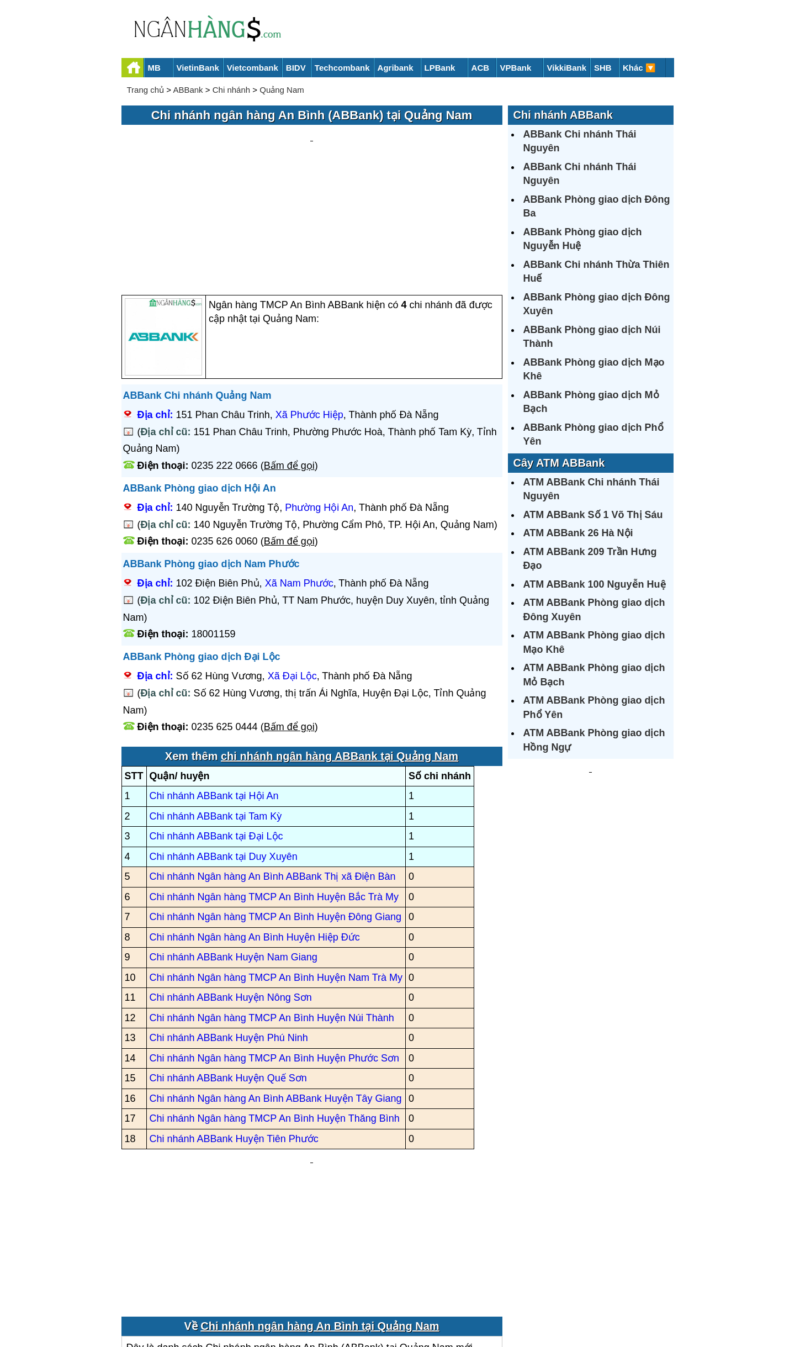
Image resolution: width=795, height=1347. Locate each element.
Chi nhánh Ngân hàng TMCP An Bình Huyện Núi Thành (272, 912)
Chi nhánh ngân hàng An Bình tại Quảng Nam (319, 1198)
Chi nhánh (231, 89)
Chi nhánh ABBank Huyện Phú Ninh (229, 932)
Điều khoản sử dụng (479, 1301)
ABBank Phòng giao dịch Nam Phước (211, 458)
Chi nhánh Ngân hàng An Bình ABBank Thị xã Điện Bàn (273, 771)
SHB (603, 67)
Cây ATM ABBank (559, 463)
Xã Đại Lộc (292, 571)
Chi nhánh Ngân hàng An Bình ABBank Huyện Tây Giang (276, 993)
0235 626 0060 (225, 436)
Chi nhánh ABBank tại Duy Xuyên (224, 751)
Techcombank (342, 67)
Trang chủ (146, 89)
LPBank (440, 67)
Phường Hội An (319, 402)
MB (154, 67)
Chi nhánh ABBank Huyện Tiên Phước (234, 1033)
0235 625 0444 (225, 621)
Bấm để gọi (289, 360)
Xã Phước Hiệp (309, 309)
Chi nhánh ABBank (563, 115)
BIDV (296, 67)
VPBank (516, 67)
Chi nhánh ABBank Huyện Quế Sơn (228, 973)
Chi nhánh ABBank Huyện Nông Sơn (231, 892)
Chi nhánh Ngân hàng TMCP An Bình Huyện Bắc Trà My (274, 791)
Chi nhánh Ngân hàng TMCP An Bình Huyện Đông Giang (276, 811)
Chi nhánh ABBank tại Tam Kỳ (216, 710)
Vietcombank (252, 67)
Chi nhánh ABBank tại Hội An (214, 690)
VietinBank (198, 67)
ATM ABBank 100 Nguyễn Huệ (594, 584)
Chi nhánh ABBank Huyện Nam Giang (233, 852)
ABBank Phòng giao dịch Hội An (199, 382)
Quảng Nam (281, 89)
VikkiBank (566, 67)
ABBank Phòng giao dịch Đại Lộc (201, 551)
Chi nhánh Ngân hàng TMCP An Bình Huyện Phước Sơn (275, 952)
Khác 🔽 (639, 67)
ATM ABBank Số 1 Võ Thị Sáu (593, 514)
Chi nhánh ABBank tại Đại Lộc (216, 731)
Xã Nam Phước (299, 478)
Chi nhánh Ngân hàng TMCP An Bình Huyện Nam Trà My (276, 872)
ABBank (188, 89)
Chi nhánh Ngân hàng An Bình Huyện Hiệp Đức (255, 831)
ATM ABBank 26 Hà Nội (578, 532)
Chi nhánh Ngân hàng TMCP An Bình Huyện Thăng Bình (275, 1013)
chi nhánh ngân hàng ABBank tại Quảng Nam (339, 651)
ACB (480, 67)
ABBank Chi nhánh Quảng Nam (197, 289)
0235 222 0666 (225, 360)
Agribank (396, 67)
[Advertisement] (312, 158)
